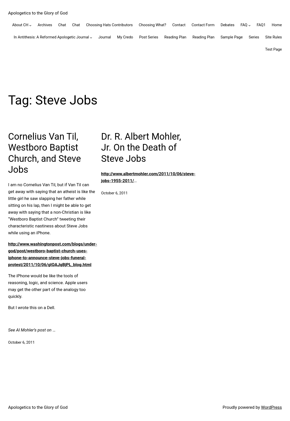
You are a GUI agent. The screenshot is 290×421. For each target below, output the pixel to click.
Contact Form (202, 25)
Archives (45, 25)
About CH (20, 25)
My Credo (125, 37)
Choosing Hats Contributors (109, 25)
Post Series (148, 37)
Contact (178, 25)
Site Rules (273, 37)
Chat (62, 25)
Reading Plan (175, 37)
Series (254, 37)
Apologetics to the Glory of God (38, 13)
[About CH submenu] (30, 25)
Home (277, 25)
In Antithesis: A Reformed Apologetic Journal (51, 37)
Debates (228, 25)
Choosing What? (152, 25)
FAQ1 (261, 25)
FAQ (243, 25)
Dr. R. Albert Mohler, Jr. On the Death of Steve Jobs (141, 147)
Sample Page (231, 37)
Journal (104, 37)
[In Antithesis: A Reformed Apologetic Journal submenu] (91, 37)
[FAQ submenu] (249, 25)
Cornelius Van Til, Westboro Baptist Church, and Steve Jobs (44, 153)
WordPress (271, 407)
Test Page (273, 49)
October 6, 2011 (21, 342)
